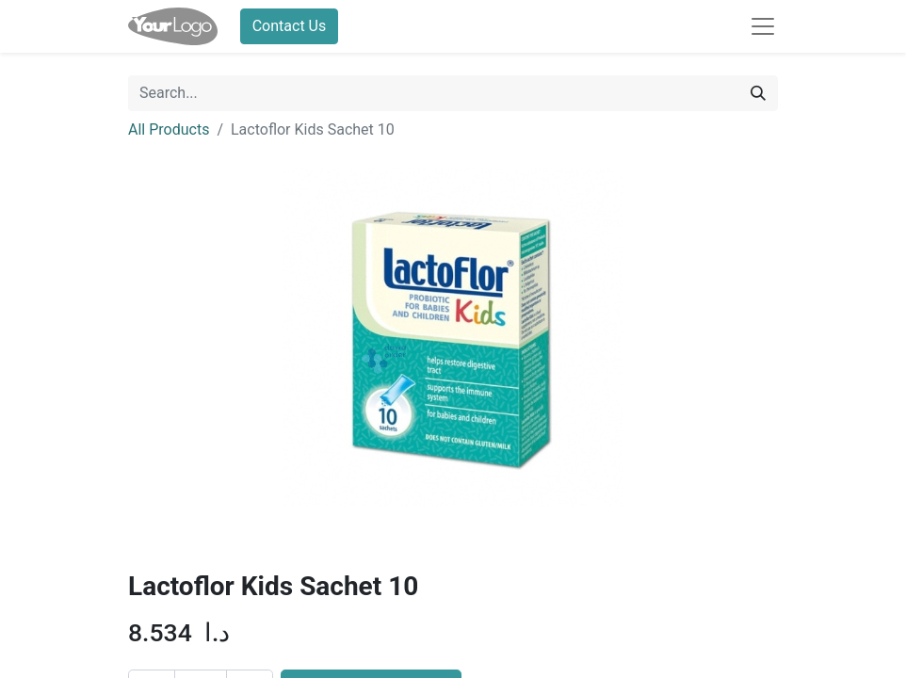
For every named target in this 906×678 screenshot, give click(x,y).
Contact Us (289, 26)
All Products (168, 129)
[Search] (758, 93)
